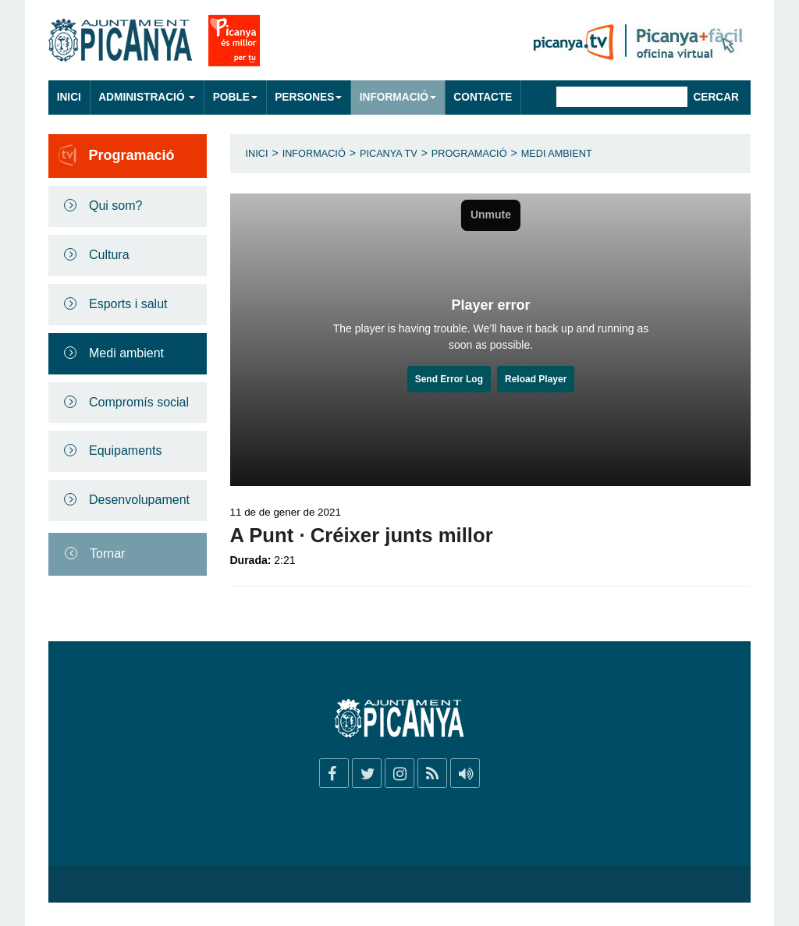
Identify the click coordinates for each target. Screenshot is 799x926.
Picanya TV (388, 153)
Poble (235, 97)
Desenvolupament (139, 499)
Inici (69, 97)
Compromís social (139, 402)
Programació (469, 153)
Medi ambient (126, 353)
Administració (146, 97)
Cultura (109, 254)
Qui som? (115, 205)
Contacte (482, 97)
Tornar (107, 553)
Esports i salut (128, 303)
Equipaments (125, 450)
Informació (398, 97)
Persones (308, 97)
